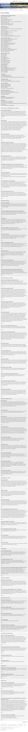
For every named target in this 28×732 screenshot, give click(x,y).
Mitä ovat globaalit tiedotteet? (5, 58)
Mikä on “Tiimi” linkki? (4, 72)
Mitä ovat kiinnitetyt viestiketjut (5, 60)
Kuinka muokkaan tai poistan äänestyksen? (7, 44)
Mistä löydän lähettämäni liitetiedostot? (7, 98)
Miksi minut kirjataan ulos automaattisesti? (7, 23)
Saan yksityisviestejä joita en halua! (6, 76)
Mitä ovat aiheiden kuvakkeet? (5, 62)
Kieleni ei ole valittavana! (4, 31)
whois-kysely (16, 702)
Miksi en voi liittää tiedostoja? (5, 46)
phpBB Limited (10, 684)
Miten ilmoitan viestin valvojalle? (6, 48)
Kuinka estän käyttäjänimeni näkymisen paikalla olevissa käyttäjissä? (11, 28)
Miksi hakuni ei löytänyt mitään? (6, 85)
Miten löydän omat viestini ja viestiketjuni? (7, 88)
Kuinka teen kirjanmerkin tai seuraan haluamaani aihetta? (9, 92)
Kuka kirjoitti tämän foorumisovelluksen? (7, 101)
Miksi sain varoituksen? (4, 47)
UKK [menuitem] (0, 7)
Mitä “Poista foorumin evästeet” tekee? (7, 24)
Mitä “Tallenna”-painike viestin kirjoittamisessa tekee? (9, 49)
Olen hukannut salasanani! (5, 22)
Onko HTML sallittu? (4, 55)
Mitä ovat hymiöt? (3, 56)
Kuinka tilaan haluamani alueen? (6, 93)
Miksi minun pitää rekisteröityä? (5, 16)
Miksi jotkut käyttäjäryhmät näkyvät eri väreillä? (8, 70)
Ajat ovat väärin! (3, 29)
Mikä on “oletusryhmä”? (4, 71)
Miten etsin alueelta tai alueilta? (5, 84)
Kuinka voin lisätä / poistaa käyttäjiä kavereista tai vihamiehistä (10, 81)
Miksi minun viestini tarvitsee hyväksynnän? (7, 50)
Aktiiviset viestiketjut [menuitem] (26, 3)
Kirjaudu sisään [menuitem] (22, 1)
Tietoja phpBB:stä (3, 686)
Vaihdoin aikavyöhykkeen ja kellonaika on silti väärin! (9, 30)
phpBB (11, 238)
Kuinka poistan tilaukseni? (5, 94)
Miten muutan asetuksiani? (5, 27)
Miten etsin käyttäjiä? (4, 87)
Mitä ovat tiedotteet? (4, 59)
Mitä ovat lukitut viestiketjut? (5, 61)
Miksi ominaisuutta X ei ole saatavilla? (6, 102)
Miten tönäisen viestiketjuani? (5, 51)
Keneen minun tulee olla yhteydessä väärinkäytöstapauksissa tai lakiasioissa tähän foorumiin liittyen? (13, 104)
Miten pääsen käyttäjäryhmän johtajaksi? (7, 69)
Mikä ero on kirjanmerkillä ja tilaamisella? (7, 91)
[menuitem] (2, 730)
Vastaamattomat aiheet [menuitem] (21, 3)
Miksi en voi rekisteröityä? (5, 18)
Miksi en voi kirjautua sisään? (5, 20)
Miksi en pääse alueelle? (4, 45)
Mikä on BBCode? (3, 54)
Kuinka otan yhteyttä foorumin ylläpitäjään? (7, 105)
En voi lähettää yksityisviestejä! (5, 75)
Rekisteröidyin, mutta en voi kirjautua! (6, 19)
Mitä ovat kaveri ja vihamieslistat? (6, 80)
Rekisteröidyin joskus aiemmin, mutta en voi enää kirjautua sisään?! (11, 21)
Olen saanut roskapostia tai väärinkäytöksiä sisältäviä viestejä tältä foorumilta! (13, 77)
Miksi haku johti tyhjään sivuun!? (6, 86)
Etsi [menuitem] (2, 7)
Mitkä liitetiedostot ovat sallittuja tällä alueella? (8, 97)
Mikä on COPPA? (3, 17)
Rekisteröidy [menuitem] (15, 1)
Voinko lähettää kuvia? (4, 57)
